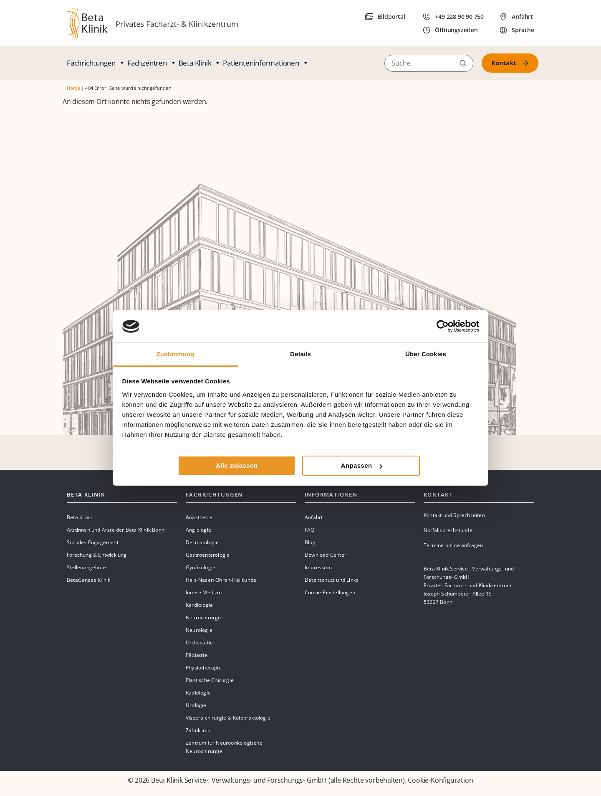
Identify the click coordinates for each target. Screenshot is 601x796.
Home (73, 88)
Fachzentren (152, 63)
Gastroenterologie (208, 554)
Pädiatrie (196, 655)
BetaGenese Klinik (88, 579)
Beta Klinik (200, 63)
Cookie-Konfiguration (440, 780)
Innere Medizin (204, 592)
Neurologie (199, 630)
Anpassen (361, 465)
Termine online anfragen (453, 545)
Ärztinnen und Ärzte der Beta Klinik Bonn (115, 529)
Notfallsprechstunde (448, 530)
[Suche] (428, 63)
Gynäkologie (200, 567)
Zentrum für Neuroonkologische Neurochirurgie (224, 747)
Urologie (196, 705)
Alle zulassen (237, 465)
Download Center (325, 554)
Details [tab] (300, 353)
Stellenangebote (86, 567)
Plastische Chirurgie (210, 680)
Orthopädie (199, 642)
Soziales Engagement (93, 542)
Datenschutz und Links (332, 579)
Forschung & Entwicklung (97, 554)
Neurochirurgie (204, 617)
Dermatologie (202, 542)
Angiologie (198, 529)
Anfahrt (314, 517)
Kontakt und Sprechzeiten (454, 515)
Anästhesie (199, 517)
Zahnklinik (198, 730)
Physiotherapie (204, 667)
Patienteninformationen (265, 63)
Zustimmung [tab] (175, 353)
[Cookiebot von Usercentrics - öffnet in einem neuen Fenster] (442, 326)
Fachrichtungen (96, 63)
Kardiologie (199, 604)
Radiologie (198, 692)
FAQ (310, 529)
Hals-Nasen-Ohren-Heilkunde (221, 579)
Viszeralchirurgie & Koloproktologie (228, 717)
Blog (310, 542)
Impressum (318, 567)
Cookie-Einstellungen (330, 592)
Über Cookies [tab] (425, 353)
